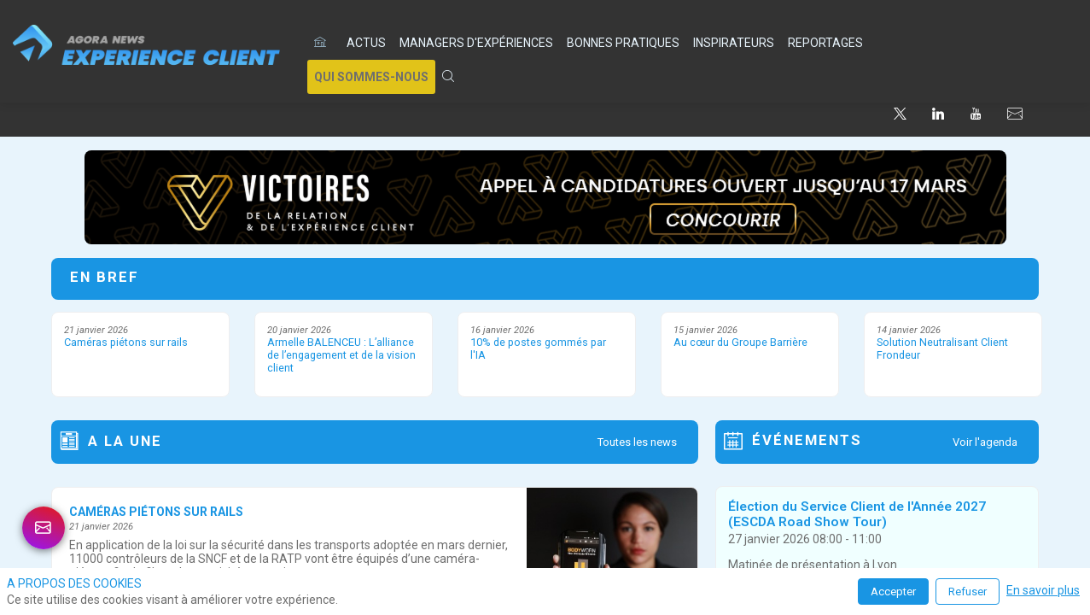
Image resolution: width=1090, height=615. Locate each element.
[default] (323, 43)
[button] (371, 77)
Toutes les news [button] (637, 442)
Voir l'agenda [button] (985, 442)
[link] (366, 43)
